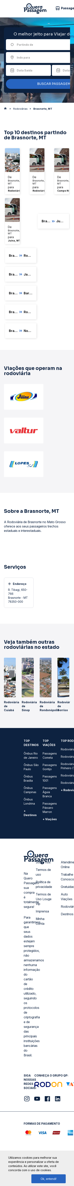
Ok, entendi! (48, 1178)
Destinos (67, 914)
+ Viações (50, 819)
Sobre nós (43, 862)
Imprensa (42, 911)
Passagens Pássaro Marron (50, 807)
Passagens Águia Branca (50, 792)
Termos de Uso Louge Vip (44, 899)
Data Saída (24, 70)
